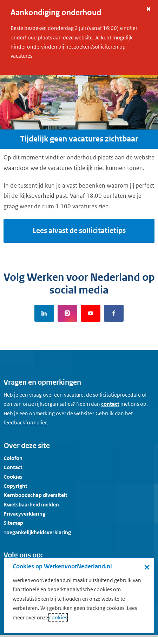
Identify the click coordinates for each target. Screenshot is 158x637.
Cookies (13, 476)
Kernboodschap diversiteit (35, 495)
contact (110, 404)
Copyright (15, 486)
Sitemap (13, 522)
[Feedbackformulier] (25, 422)
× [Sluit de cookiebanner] (147, 567)
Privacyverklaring (24, 513)
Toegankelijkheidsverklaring (37, 532)
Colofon (13, 458)
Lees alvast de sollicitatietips (79, 230)
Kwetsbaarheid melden (31, 504)
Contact (13, 467)
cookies (58, 617)
